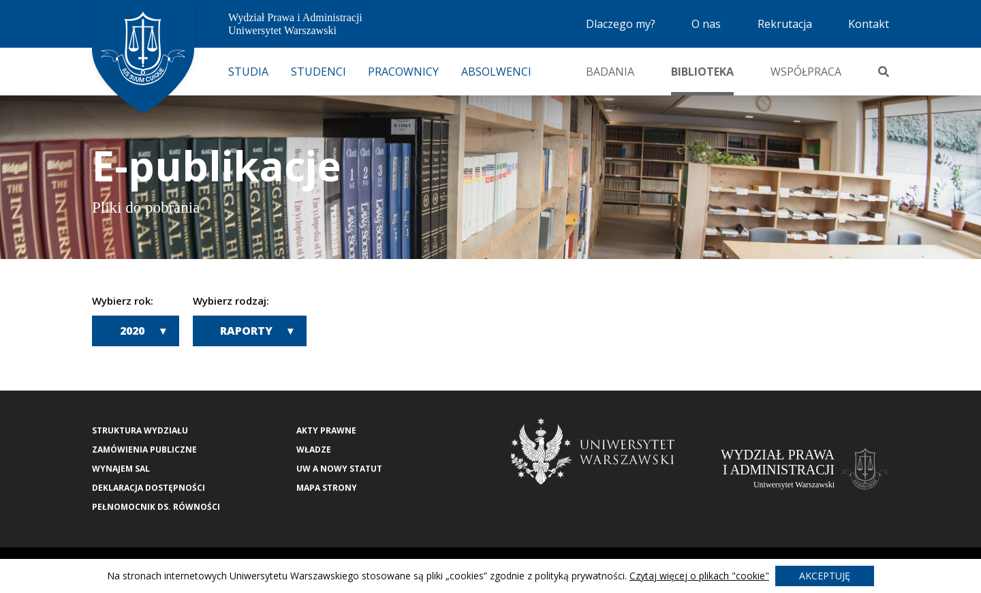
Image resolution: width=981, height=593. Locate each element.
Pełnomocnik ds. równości (156, 507)
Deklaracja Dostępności (148, 487)
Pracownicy (403, 71)
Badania (610, 71)
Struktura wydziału (140, 430)
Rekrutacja (785, 23)
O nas (706, 23)
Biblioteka (702, 71)
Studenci (318, 71)
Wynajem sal (121, 468)
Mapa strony (326, 487)
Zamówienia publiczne (144, 449)
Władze (313, 449)
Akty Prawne (326, 430)
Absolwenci (496, 71)
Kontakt (868, 23)
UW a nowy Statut (339, 468)
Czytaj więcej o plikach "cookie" (699, 575)
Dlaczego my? (620, 23)
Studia (248, 71)
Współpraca (805, 71)
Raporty (246, 330)
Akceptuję (824, 575)
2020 (132, 330)
